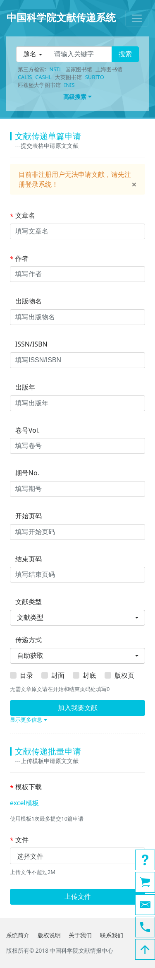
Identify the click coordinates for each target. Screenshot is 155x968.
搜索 (125, 54)
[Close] (134, 184)
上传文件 (77, 896)
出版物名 (26, 301)
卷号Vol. (25, 431)
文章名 (22, 216)
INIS (69, 85)
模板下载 (26, 787)
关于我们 (80, 935)
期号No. (24, 473)
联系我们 (111, 935)
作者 (19, 259)
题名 (29, 54)
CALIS (25, 77)
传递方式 (26, 640)
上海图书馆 (108, 69)
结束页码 (26, 559)
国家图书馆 (78, 69)
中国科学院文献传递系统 (61, 17)
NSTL (55, 69)
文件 (19, 840)
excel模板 (24, 802)
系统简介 (17, 935)
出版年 (22, 387)
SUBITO (94, 77)
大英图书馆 (68, 77)
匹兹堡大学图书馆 (39, 85)
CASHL (43, 77)
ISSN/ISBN (29, 344)
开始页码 (26, 516)
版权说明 (49, 935)
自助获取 (30, 655)
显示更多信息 (28, 719)
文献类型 (26, 602)
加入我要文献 (78, 707)
